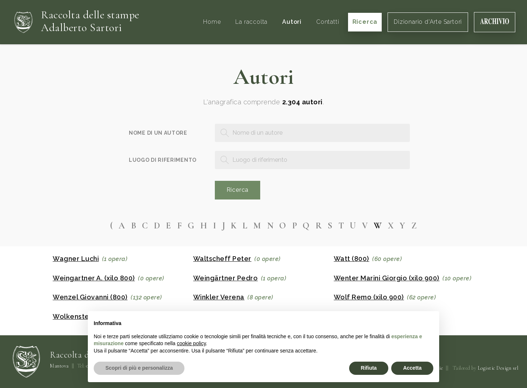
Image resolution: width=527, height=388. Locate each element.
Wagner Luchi (76, 258)
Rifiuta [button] (369, 368)
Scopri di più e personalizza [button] (139, 368)
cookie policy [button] (191, 343)
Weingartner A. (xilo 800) (94, 278)
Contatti (327, 21)
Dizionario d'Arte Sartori (428, 21)
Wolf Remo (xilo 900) (369, 297)
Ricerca (365, 21)
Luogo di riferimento (163, 160)
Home (212, 21)
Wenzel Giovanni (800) (90, 297)
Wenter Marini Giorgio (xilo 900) (387, 278)
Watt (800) (351, 258)
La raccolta (251, 21)
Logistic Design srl (498, 368)
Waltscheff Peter (222, 258)
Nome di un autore (158, 133)
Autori (292, 21)
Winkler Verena (218, 297)
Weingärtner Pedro (225, 278)
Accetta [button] (412, 368)
